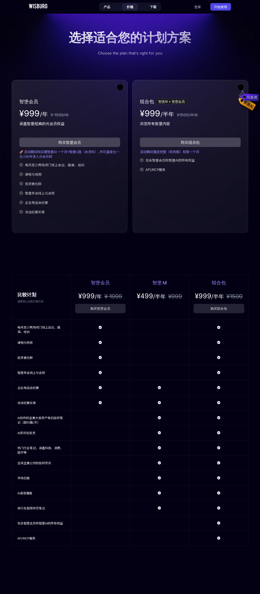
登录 (197, 6)
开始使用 (220, 6)
